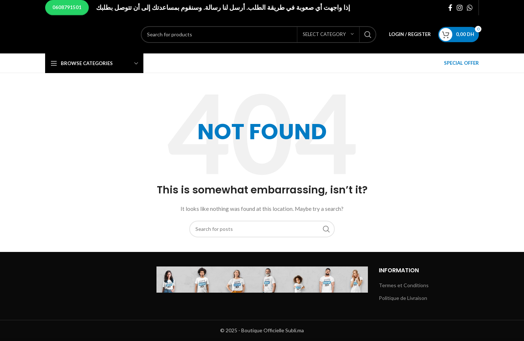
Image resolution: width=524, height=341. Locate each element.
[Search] (214, 34)
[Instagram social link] (459, 7)
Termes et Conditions (404, 285)
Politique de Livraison (403, 298)
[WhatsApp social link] (470, 7)
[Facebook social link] (450, 7)
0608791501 (67, 7)
